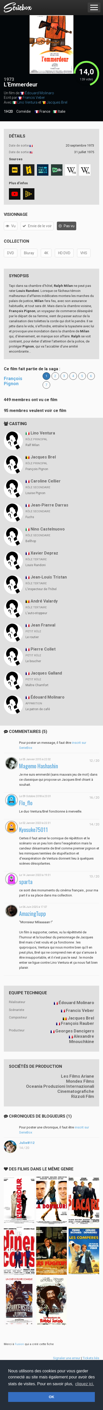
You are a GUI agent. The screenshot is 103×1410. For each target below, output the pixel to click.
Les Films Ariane (77, 1076)
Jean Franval (43, 625)
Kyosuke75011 (33, 830)
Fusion (19, 1344)
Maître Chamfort (36, 685)
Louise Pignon (35, 493)
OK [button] (51, 1397)
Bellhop (30, 541)
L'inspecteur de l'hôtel (41, 589)
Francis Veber (34, 98)
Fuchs (29, 517)
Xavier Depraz (44, 553)
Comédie (23, 111)
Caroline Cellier (46, 481)
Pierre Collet (43, 649)
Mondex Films (80, 1081)
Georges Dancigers (74, 1030)
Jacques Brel (57, 102)
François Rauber (77, 1023)
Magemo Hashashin (38, 766)
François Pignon (13, 381)
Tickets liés (91, 1358)
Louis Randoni (35, 565)
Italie (59, 112)
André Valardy (44, 601)
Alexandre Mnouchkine (81, 1039)
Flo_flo (25, 803)
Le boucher (33, 661)
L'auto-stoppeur (36, 613)
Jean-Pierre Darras (49, 505)
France (42, 112)
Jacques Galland (46, 673)
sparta (25, 882)
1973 (9, 79)
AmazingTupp (32, 913)
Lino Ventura (27, 102)
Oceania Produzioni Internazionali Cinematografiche (60, 1089)
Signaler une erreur (66, 1358)
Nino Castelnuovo (48, 529)
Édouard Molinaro (39, 93)
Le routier (32, 637)
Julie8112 (26, 1143)
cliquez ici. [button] (84, 1384)
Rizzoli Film (82, 1096)
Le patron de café (37, 709)
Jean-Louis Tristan (49, 577)
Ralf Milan (32, 445)
